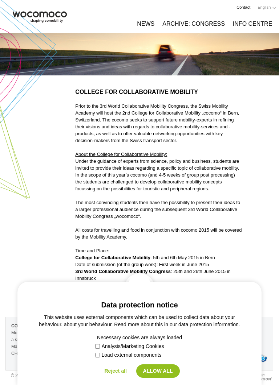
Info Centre (252, 24)
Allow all (158, 371)
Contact (243, 7)
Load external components (128, 355)
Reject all (115, 371)
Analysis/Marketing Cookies (129, 346)
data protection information (208, 324)
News (145, 24)
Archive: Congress (193, 24)
